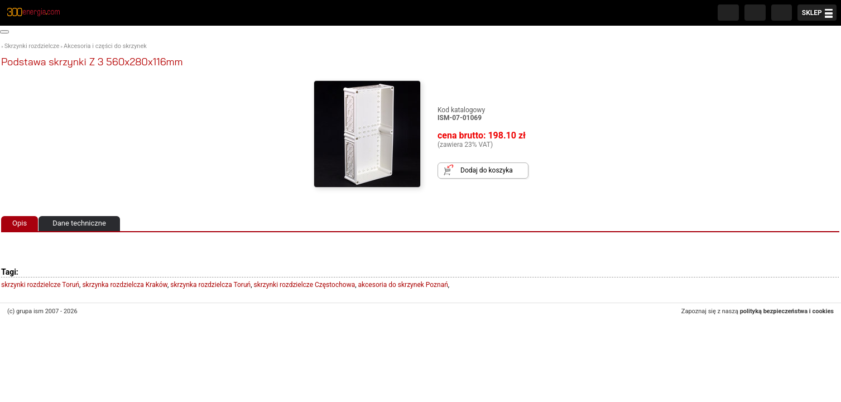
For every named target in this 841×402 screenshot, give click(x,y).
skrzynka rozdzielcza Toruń (210, 285)
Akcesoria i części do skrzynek (105, 46)
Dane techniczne (79, 223)
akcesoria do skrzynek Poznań (403, 285)
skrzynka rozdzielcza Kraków (124, 285)
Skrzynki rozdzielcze (32, 46)
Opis (19, 223)
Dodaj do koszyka (486, 170)
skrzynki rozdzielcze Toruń (40, 285)
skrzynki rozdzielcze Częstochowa (304, 285)
